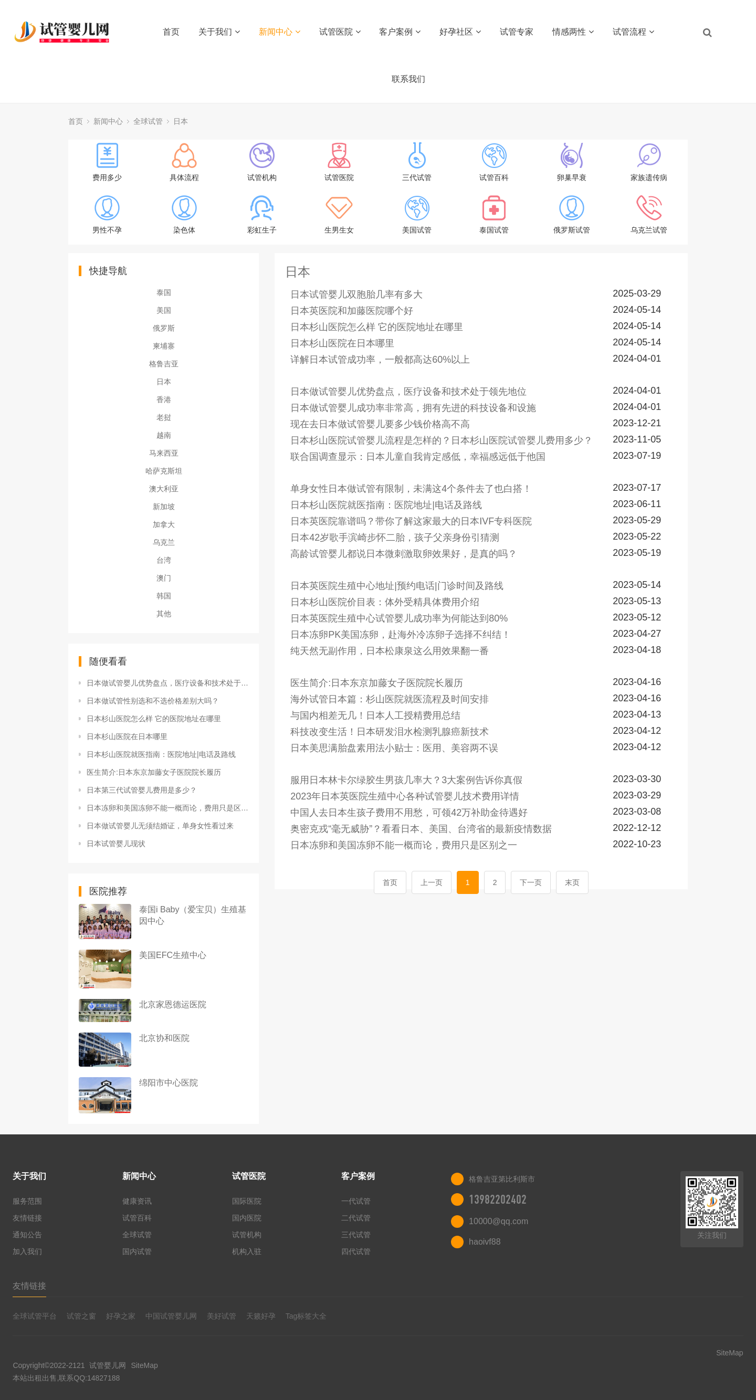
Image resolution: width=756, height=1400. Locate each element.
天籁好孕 (261, 1316)
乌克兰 (164, 542)
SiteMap (144, 1365)
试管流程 (633, 31)
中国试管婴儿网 (171, 1316)
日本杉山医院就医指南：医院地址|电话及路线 (161, 754)
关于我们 (219, 31)
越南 (163, 435)
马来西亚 (163, 453)
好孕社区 (460, 31)
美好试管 (221, 1316)
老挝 (163, 417)
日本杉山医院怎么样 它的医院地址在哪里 (154, 718)
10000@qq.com (498, 1221)
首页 (171, 31)
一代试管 (356, 1201)
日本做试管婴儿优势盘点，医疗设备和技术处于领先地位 (167, 683)
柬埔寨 (164, 346)
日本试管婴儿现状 (116, 843)
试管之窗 (81, 1316)
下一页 (531, 882)
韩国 (163, 596)
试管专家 (516, 31)
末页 (572, 882)
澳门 (163, 578)
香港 (163, 399)
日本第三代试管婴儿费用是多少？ (142, 790)
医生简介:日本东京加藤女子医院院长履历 (154, 772)
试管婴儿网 (108, 1365)
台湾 (163, 560)
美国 (163, 310)
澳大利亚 (163, 489)
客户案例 (400, 31)
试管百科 (137, 1218)
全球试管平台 (35, 1316)
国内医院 (246, 1218)
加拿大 (164, 524)
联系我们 (408, 79)
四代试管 (356, 1251)
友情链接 (27, 1218)
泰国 (163, 292)
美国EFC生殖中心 (172, 955)
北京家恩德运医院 (172, 1004)
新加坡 (164, 506)
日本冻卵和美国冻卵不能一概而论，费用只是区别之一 (167, 808)
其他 (163, 613)
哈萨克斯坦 (163, 471)
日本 (180, 121)
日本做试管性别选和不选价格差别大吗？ (153, 701)
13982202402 (498, 1199)
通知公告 (27, 1234)
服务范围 (27, 1201)
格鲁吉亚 (163, 364)
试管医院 (340, 31)
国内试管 (137, 1251)
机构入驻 (246, 1251)
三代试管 (356, 1234)
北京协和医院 (164, 1038)
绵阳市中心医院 (168, 1082)
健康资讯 (137, 1201)
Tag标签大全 (306, 1316)
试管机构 (246, 1234)
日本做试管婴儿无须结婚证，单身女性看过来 (160, 826)
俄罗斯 (164, 328)
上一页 (432, 882)
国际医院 (246, 1201)
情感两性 (573, 31)
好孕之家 (120, 1316)
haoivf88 (485, 1241)
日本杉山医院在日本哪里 (127, 736)
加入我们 (27, 1251)
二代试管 (356, 1218)
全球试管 (148, 121)
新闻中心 (279, 31)
